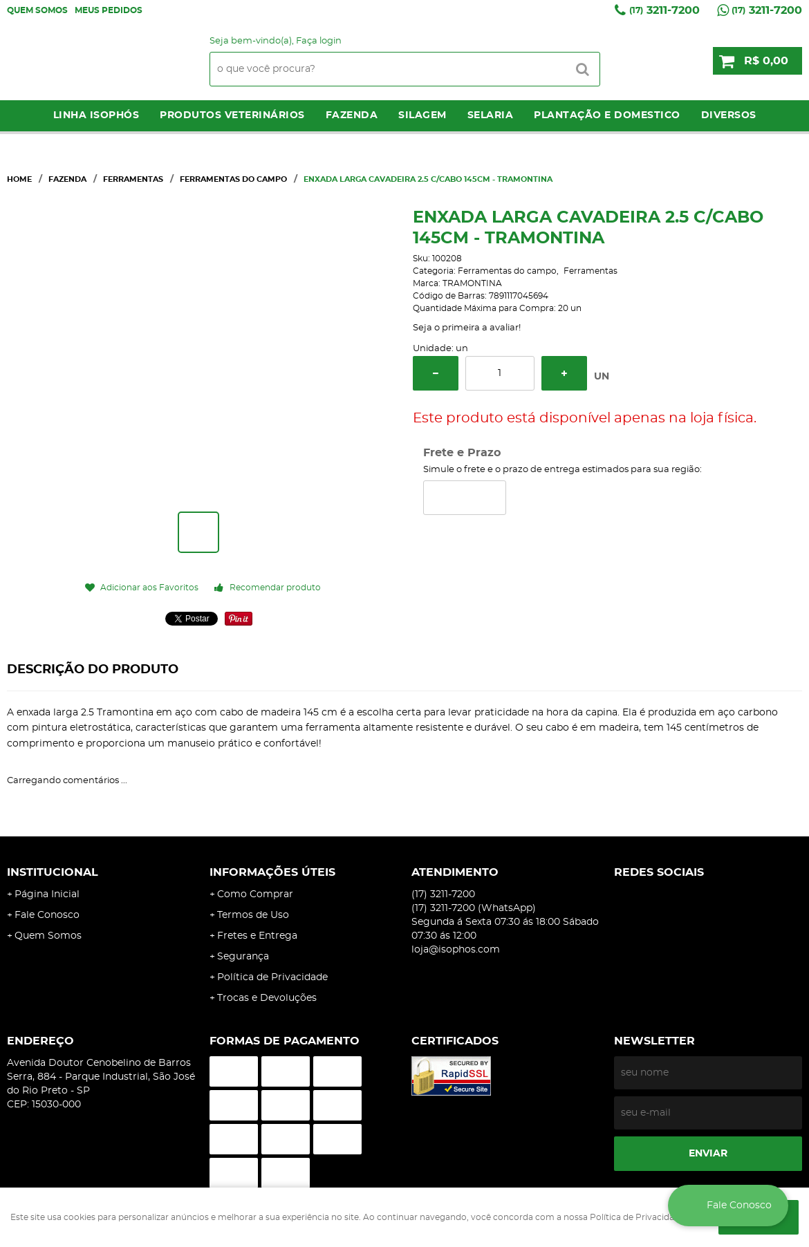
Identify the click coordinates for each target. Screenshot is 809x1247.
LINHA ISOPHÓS (96, 115)
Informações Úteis (272, 872)
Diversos (728, 115)
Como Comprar (255, 894)
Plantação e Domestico (607, 115)
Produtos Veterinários (232, 115)
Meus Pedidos (108, 10)
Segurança (243, 957)
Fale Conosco (47, 915)
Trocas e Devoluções (267, 998)
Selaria (490, 115)
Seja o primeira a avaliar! (467, 328)
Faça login (319, 41)
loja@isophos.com (455, 950)
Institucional (52, 872)
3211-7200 (664, 10)
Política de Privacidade (272, 977)
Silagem (422, 115)
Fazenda (352, 115)
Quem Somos (37, 10)
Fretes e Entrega (257, 936)
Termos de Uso (253, 915)
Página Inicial (47, 894)
